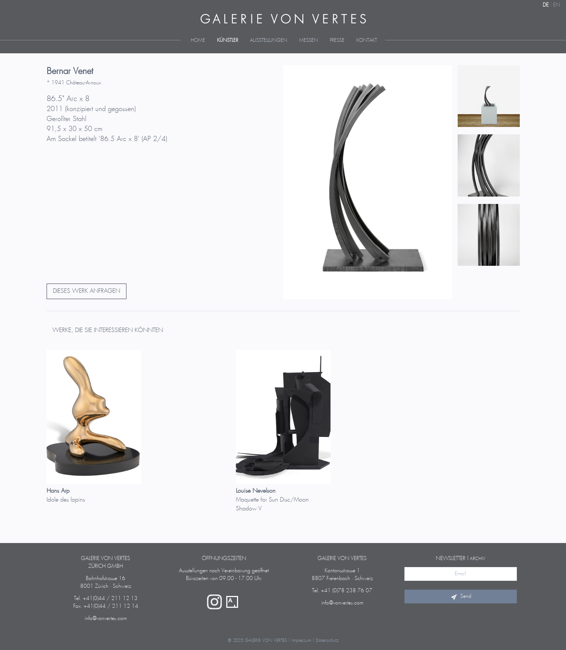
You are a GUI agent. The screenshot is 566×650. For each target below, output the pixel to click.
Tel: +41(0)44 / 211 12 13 (106, 599)
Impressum (301, 640)
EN (556, 5)
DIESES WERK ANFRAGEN (86, 291)
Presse (337, 40)
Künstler (227, 40)
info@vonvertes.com (106, 618)
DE (546, 5)
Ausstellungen (268, 40)
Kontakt (366, 40)
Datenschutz (327, 640)
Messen (308, 40)
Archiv (477, 558)
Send (460, 596)
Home (198, 40)
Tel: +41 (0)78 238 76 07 (342, 591)
